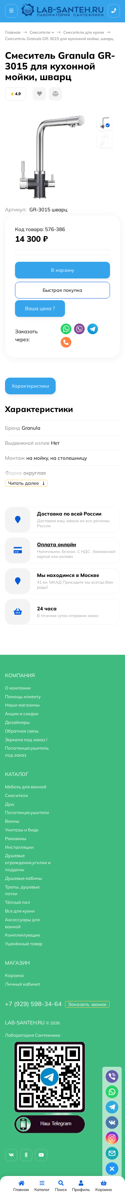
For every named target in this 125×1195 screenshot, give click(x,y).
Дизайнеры (17, 722)
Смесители (40, 32)
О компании (18, 687)
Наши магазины (22, 705)
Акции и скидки (21, 713)
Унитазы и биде (21, 829)
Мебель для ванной (25, 786)
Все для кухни (20, 911)
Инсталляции (19, 847)
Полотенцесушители (27, 812)
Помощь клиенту (23, 696)
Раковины (15, 838)
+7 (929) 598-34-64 (33, 1004)
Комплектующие (22, 935)
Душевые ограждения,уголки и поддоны (28, 862)
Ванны (12, 821)
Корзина (14, 975)
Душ (9, 804)
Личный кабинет (22, 984)
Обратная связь (22, 731)
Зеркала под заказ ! (26, 739)
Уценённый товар (23, 943)
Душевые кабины (23, 878)
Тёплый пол (17, 902)
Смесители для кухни (83, 32)
